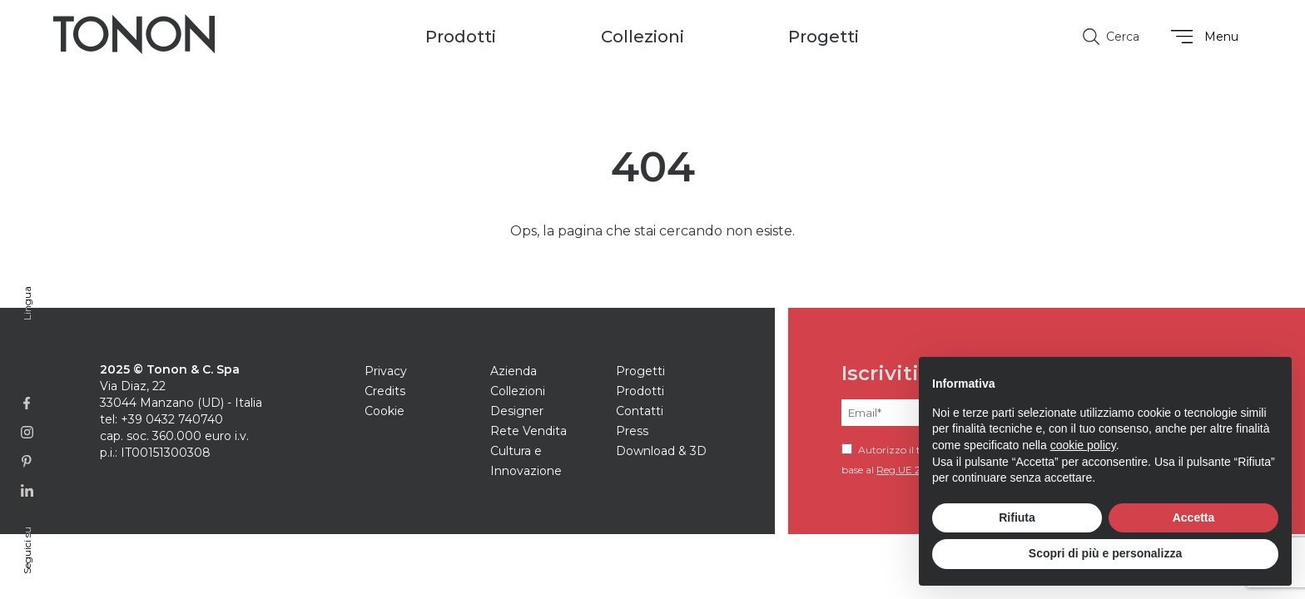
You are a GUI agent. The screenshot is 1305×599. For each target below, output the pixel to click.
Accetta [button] (1194, 517)
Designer (516, 410)
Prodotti (640, 391)
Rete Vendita (528, 430)
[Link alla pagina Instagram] (27, 432)
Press (632, 430)
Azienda (513, 371)
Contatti (639, 410)
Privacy (386, 371)
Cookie (384, 410)
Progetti (823, 37)
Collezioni (517, 391)
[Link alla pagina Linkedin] (27, 490)
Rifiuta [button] (1017, 517)
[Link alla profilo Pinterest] (27, 461)
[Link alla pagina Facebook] (27, 403)
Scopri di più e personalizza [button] (1105, 553)
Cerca (1111, 36)
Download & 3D (661, 450)
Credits (385, 391)
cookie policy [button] (1083, 445)
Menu (1202, 36)
